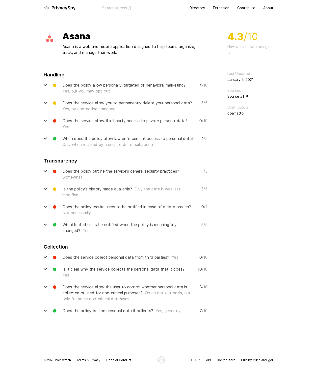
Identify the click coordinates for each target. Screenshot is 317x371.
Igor (270, 360)
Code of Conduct (118, 360)
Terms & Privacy (88, 360)
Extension (221, 8)
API (208, 360)
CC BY (195, 360)
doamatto (235, 113)
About (268, 8)
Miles (257, 360)
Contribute (246, 8)
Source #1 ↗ (237, 96)
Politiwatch (63, 360)
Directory (197, 8)
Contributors (226, 360)
